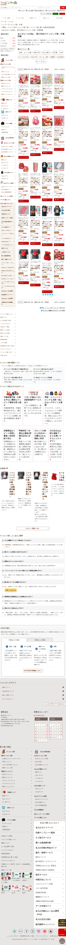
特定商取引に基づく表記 (27, 936)
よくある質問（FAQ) (5, 320)
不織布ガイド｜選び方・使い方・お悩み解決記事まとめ (15, 865)
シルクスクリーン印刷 (44, 884)
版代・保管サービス (6, 259)
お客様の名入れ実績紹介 (7, 303)
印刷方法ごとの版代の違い (7, 267)
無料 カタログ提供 (5, 333)
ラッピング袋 (19, 18)
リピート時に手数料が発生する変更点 (7, 287)
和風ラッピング (30, 544)
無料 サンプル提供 (5, 330)
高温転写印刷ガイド (6, 241)
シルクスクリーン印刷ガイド (7, 234)
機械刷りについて (42, 897)
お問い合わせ (62, 10)
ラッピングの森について (6, 314)
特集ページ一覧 (4, 336)
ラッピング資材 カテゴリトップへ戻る (54, 310)
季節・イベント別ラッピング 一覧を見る (53, 307)
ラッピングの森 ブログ (6, 352)
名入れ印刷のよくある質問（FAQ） (47, 912)
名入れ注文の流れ (5, 210)
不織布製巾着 (16, 544)
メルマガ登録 (3, 342)
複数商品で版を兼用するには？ (7, 271)
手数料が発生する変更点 (45, 870)
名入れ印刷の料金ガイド (7, 222)
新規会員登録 (48, 13)
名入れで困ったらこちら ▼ (49, 823)
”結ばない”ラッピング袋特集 (43, 377)
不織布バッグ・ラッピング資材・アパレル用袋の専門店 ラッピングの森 (39, 939)
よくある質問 (30, 10)
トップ (3, 24)
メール (21, 657)
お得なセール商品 (4, 326)
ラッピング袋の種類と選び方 (14, 377)
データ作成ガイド (5, 227)
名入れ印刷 (59, 18)
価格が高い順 (38, 69)
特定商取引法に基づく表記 (7, 346)
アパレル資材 (6, 18)
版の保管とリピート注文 (7, 278)
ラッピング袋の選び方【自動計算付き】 (17, 369)
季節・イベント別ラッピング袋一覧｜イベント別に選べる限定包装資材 (28, 27)
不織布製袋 (7, 544)
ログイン (42, 13)
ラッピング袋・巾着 (15, 24)
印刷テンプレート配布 (7, 218)
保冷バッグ (46, 18)
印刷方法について (5, 214)
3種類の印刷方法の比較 (45, 901)
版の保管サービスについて (46, 861)
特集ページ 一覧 (6, 870)
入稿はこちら (55, 13)
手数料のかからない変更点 (46, 866)
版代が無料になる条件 (6, 275)
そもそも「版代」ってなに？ (7, 263)
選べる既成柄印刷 (5, 255)
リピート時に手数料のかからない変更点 (7, 282)
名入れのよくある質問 (7, 291)
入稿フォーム (23, 653)
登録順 (46, 69)
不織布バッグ (33, 18)
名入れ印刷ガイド (40, 10)
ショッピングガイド (51, 10)
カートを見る (62, 13)
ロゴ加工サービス (5, 252)
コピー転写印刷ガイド (6, 238)
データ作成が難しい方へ (7, 244)
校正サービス (4, 248)
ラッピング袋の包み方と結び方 (44, 369)
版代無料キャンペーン (7, 294)
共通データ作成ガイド (6, 230)
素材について (3, 317)
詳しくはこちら (11, 590)
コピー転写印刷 (42, 888)
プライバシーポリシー (6, 349)
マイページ (22, 10)
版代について (41, 857)
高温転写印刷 (41, 892)
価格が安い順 (28, 69)
